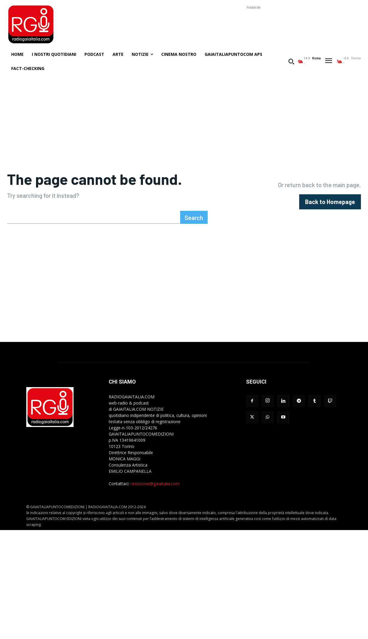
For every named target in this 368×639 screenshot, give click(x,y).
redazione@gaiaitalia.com (155, 508)
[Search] (194, 241)
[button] (291, 61)
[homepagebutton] (330, 214)
